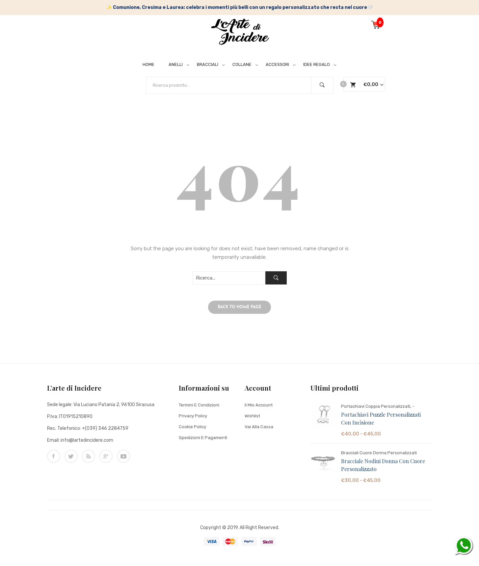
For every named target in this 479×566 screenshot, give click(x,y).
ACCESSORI (277, 64)
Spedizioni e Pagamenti (204, 441)
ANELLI (176, 64)
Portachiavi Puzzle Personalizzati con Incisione (381, 422)
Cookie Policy (193, 430)
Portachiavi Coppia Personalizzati (377, 410)
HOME (148, 64)
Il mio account (259, 408)
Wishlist (253, 419)
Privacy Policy (194, 419)
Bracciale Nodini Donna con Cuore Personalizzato (383, 468)
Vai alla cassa (259, 430)
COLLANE (242, 64)
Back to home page (239, 311)
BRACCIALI (207, 64)
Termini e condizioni (200, 408)
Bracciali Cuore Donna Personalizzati (380, 456)
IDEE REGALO (316, 64)
